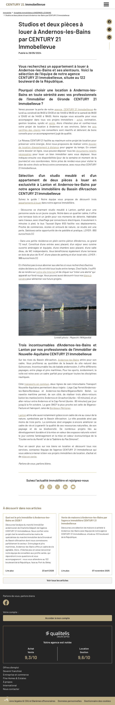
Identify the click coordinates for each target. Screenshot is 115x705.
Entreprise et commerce (16, 674)
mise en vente (29, 456)
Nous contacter (11, 688)
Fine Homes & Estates (14, 678)
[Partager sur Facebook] (109, 21)
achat (80, 119)
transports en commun (36, 383)
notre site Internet (46, 271)
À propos (7, 681)
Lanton (22, 415)
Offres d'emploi (11, 667)
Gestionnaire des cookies (97, 700)
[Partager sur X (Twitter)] (109, 29)
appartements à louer (30, 202)
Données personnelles (70, 700)
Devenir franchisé (12, 671)
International (10, 685)
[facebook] (6, 603)
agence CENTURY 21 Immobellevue (74, 109)
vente (52, 123)
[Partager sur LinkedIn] (109, 37)
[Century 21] (25, 4)
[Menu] (106, 4)
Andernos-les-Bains (68, 359)
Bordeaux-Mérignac (60, 408)
